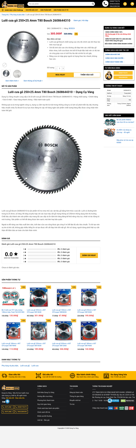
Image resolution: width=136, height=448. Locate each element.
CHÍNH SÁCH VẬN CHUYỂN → (115, 58)
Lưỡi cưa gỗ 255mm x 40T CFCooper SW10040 (86, 311)
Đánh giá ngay (89, 255)
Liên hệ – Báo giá (43, 420)
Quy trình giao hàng (44, 404)
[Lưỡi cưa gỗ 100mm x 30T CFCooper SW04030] (63, 297)
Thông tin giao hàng (77, 396)
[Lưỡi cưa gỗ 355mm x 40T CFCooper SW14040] (38, 297)
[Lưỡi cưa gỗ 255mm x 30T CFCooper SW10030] (38, 330)
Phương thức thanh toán (45, 400)
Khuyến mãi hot (32, 10)
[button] (13, 10)
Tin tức (72, 404)
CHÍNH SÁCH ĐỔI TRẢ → (113, 54)
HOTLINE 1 (8, 407)
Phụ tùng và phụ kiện (17, 15)
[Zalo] (7, 401)
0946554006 (115, 4)
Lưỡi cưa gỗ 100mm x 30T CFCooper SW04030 (61, 311)
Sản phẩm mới (45, 10)
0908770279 (115, 1)
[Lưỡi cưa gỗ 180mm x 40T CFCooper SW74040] (13, 330)
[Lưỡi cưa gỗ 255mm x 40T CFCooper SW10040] (88, 297)
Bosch (72, 28)
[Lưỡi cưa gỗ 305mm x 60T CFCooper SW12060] (63, 330)
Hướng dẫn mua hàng (44, 396)
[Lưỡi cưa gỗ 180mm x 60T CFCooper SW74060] (88, 330)
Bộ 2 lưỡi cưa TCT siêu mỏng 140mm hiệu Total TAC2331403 (13, 311)
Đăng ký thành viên (76, 392)
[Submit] (93, 4)
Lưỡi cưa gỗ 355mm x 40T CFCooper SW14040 (36, 311)
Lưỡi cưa (34, 366)
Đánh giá (77, 20)
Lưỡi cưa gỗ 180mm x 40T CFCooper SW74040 (11, 345)
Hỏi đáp (85, 20)
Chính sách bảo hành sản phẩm (48, 408)
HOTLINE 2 (8, 411)
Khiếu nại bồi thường (44, 416)
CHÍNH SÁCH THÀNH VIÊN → (115, 62)
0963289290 (115, 6)
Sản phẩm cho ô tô (61, 10)
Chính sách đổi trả (43, 412)
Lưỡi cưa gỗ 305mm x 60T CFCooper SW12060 (61, 345)
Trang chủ (5, 15)
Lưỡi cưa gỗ (25, 366)
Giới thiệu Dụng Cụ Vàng (45, 392)
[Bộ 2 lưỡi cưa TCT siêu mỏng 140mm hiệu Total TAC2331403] (13, 297)
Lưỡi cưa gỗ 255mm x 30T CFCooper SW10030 (36, 345)
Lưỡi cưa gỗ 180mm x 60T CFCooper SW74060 (86, 345)
